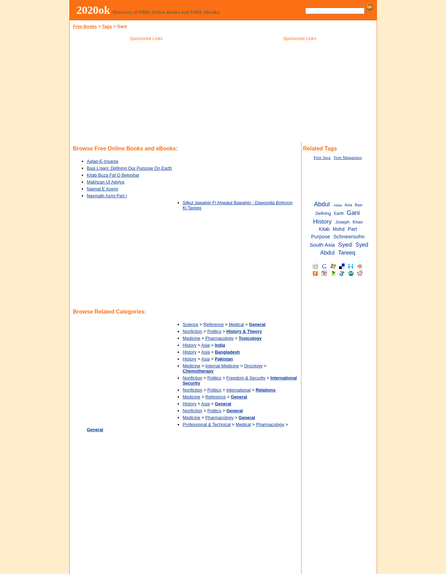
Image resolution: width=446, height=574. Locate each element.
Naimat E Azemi (102, 188)
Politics (214, 331)
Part (352, 229)
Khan (358, 222)
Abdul (322, 204)
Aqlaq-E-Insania (102, 161)
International (238, 390)
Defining (323, 213)
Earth (339, 213)
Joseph (342, 222)
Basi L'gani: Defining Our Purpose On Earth (129, 168)
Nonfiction (192, 331)
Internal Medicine (222, 365)
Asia (205, 345)
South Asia (322, 245)
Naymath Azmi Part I (107, 195)
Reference (214, 324)
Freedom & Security (245, 377)
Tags (107, 26)
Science (191, 324)
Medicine (191, 338)
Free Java (322, 157)
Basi (359, 205)
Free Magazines (348, 157)
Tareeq (346, 252)
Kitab (324, 229)
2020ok (93, 10)
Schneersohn (349, 236)
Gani (353, 212)
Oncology (253, 365)
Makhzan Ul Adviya (106, 182)
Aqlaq (338, 205)
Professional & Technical (207, 424)
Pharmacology (219, 338)
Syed (345, 244)
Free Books (85, 26)
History (190, 345)
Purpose (320, 236)
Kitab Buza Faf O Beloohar (113, 175)
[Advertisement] (146, 92)
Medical (236, 324)
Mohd (339, 229)
